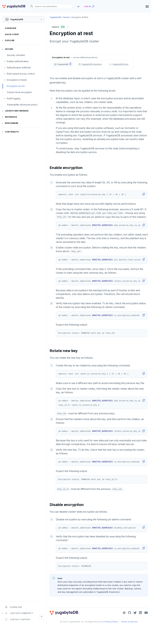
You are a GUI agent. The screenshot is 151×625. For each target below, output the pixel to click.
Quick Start (12, 34)
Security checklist (16, 55)
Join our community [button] (19, 613)
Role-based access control (21, 73)
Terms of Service (129, 621)
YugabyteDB (55, 17)
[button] (62, 64)
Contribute (12, 132)
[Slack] (124, 613)
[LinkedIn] (140, 613)
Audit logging (13, 98)
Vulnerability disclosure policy (22, 104)
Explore (10, 40)
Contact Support (18, 619)
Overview (10, 28)
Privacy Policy (111, 621)
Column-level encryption (19, 92)
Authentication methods (19, 67)
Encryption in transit (17, 80)
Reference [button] (11, 117)
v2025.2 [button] (61, 26)
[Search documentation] (50, 6)
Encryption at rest (16, 86)
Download (13, 607)
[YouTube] (146, 613)
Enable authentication (18, 61)
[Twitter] (135, 613)
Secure (9, 49)
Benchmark (11, 123)
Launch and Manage (17, 111)
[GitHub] (129, 613)
